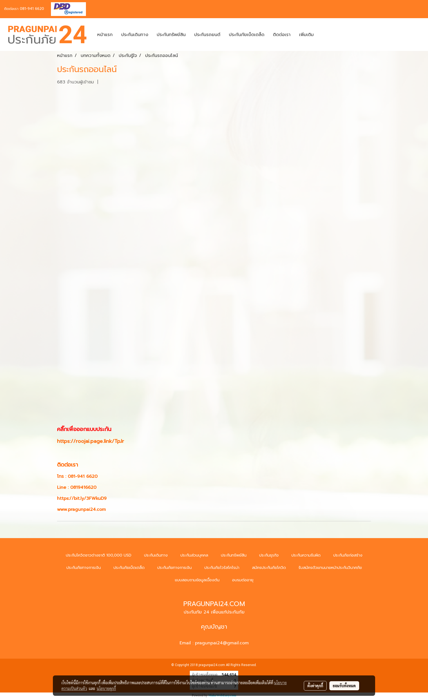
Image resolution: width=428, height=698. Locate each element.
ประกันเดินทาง (134, 34)
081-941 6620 (32, 8)
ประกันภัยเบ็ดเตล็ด (246, 34)
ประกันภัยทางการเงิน (83, 568)
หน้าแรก (105, 34)
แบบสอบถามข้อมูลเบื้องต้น (197, 580)
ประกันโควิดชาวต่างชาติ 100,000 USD (98, 555)
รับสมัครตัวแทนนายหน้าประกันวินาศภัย (330, 568)
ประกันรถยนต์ (207, 34)
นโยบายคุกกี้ (106, 688)
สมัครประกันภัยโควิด (269, 568)
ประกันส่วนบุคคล (194, 555)
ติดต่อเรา (282, 34)
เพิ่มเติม (306, 34)
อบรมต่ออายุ (242, 580)
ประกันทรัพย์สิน (171, 34)
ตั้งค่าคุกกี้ (315, 685)
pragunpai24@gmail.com (222, 643)
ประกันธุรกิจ (269, 555)
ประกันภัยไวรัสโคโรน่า (221, 568)
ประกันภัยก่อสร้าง (347, 555)
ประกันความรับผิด (306, 555)
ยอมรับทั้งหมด (344, 685)
